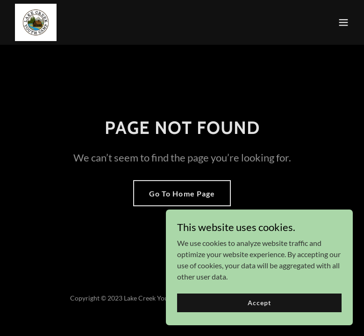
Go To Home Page (181, 193)
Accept (259, 322)
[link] (36, 22)
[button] (343, 22)
